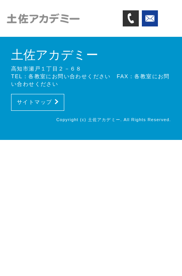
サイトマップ (37, 102)
